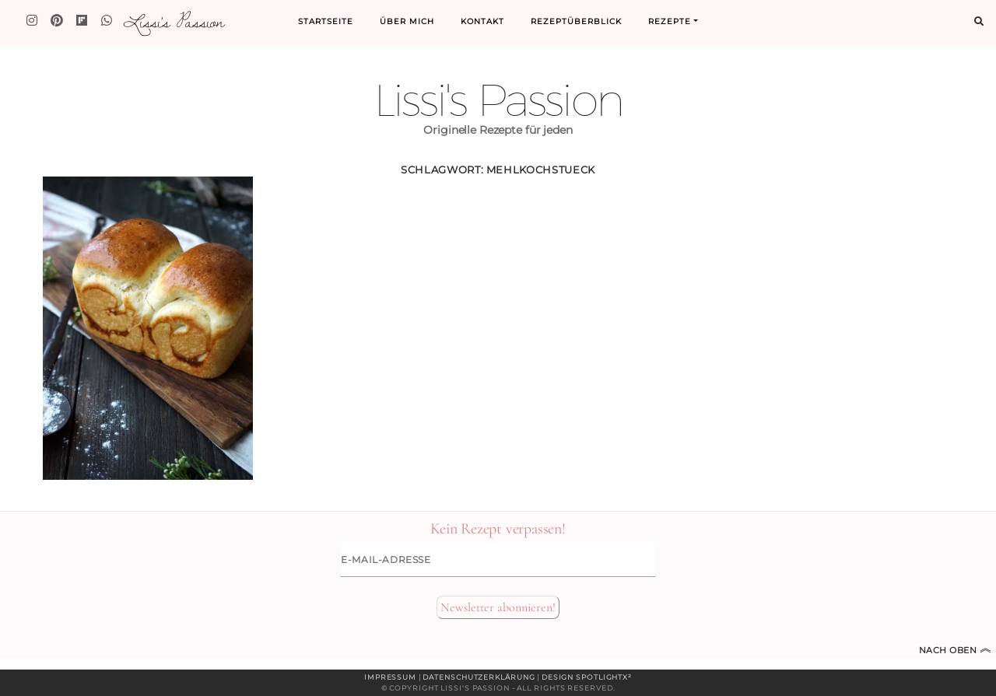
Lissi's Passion (173, 21)
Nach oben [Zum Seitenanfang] (955, 650)
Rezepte (669, 21)
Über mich (407, 21)
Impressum (390, 677)
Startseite (325, 21)
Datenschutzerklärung (479, 677)
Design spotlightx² (587, 677)
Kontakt (482, 21)
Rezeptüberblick (576, 21)
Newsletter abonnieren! (498, 607)
